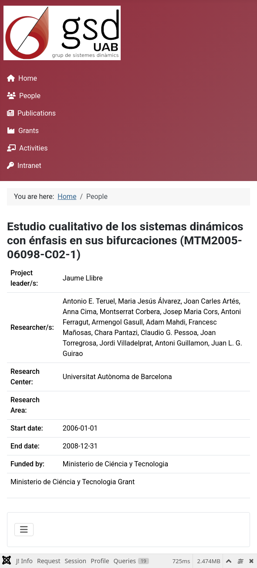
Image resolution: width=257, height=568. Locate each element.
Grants (21, 131)
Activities (25, 148)
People (22, 96)
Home (20, 78)
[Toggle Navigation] (24, 529)
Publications (29, 113)
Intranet (22, 165)
